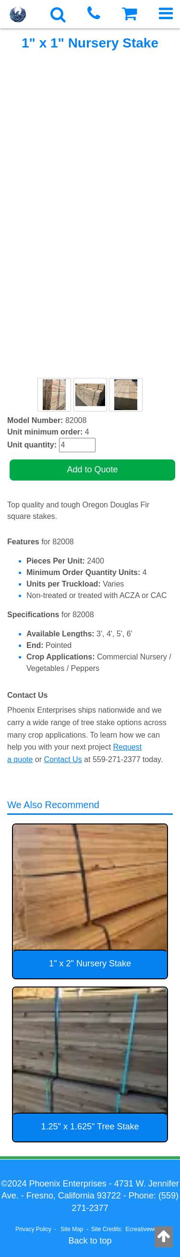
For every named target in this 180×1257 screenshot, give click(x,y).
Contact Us (63, 759)
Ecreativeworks (145, 1229)
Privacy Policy (33, 1229)
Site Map (71, 1229)
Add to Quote (92, 469)
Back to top (89, 1240)
